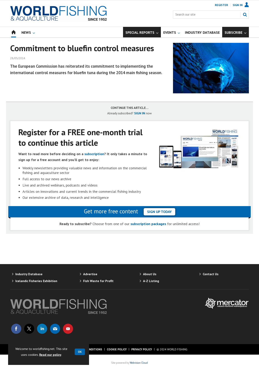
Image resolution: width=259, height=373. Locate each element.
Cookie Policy (117, 349)
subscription (94, 154)
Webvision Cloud (139, 362)
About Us (149, 274)
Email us (55, 328)
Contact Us (211, 274)
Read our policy (50, 355)
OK (80, 352)
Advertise (90, 274)
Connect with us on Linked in (42, 328)
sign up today (159, 211)
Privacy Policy (141, 349)
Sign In (238, 5)
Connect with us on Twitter (29, 328)
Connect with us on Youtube (68, 328)
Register (221, 5)
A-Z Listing (151, 281)
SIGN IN (139, 113)
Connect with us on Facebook (16, 328)
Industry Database (28, 274)
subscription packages (148, 223)
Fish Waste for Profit (98, 281)
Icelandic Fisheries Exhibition (36, 281)
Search (245, 14)
